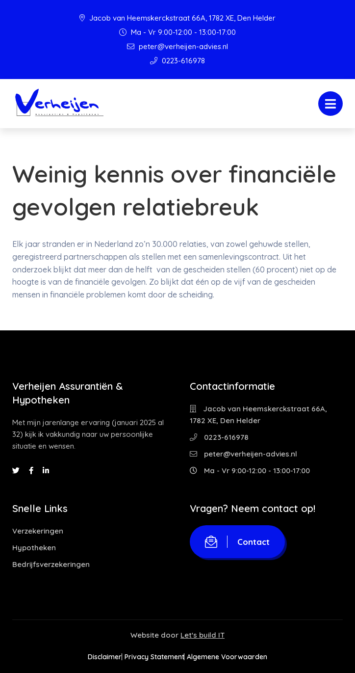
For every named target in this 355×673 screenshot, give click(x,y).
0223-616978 (177, 60)
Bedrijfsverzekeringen (51, 564)
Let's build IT (202, 635)
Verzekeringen (37, 531)
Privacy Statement (154, 656)
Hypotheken (34, 547)
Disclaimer (91, 656)
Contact (237, 542)
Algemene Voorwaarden (241, 656)
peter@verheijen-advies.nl (177, 46)
